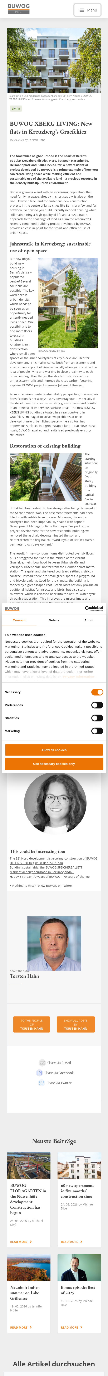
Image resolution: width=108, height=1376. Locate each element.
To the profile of (31, 1024)
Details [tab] (54, 620)
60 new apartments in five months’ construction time (79, 1199)
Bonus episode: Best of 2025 (79, 1293)
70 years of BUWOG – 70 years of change (61, 877)
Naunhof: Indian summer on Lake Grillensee (28, 1293)
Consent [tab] (19, 620)
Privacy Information (78, 676)
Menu (92, 10)
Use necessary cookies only (54, 763)
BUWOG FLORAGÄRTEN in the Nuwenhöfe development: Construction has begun (28, 1199)
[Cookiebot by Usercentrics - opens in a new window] (85, 609)
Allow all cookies (54, 750)
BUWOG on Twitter (59, 886)
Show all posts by (75, 1024)
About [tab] (88, 620)
